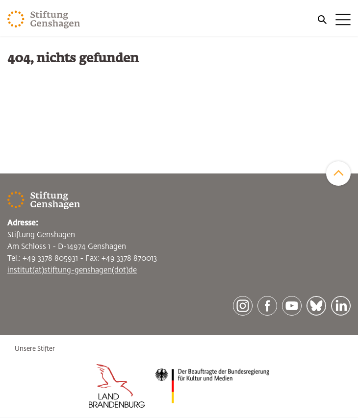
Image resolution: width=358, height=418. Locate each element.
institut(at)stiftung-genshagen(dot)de (72, 270)
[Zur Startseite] (43, 19)
